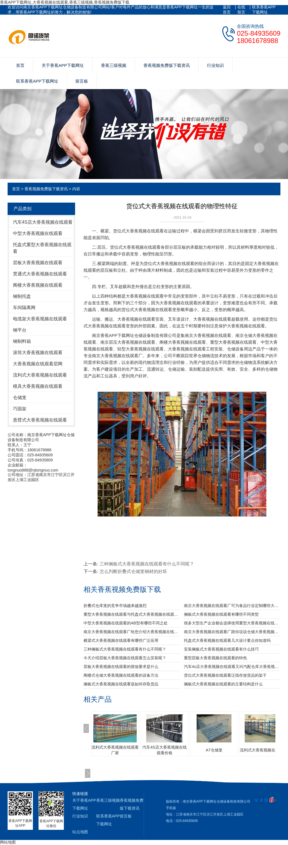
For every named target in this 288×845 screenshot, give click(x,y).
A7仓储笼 (214, 750)
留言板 (81, 81)
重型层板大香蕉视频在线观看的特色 (215, 658)
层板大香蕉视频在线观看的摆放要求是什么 (121, 666)
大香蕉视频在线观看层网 (37, 363)
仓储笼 (19, 397)
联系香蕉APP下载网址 (264, 9)
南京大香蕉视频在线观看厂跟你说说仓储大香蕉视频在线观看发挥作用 (232, 631)
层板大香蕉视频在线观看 (37, 262)
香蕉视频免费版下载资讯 (166, 65)
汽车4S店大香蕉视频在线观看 (43, 222)
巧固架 (19, 408)
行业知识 (215, 65)
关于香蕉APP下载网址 (63, 65)
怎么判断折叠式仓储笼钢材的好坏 (133, 571)
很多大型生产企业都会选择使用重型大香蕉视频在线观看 (232, 623)
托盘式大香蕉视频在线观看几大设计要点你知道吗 (227, 640)
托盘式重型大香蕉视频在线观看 (42, 248)
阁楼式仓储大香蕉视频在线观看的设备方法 (121, 675)
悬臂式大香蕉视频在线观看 (40, 420)
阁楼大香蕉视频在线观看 (37, 285)
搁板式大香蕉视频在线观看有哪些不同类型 (221, 614)
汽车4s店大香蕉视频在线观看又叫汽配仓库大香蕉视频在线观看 (232, 666)
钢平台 (19, 330)
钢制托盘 (22, 296)
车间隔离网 (24, 307)
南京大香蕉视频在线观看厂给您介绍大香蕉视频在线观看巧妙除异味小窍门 (132, 631)
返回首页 (227, 9)
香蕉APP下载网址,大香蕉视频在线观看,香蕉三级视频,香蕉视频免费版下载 (64, 2)
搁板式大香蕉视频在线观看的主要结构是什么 (223, 684)
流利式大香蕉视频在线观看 (40, 375)
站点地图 (80, 832)
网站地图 (8, 842)
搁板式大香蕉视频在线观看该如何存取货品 (121, 684)
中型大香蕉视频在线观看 (37, 233)
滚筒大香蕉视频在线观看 (37, 352)
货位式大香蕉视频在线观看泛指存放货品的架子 (225, 675)
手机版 (171, 808)
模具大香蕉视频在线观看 (37, 386)
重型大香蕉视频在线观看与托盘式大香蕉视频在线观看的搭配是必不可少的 (132, 614)
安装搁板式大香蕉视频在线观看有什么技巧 (221, 649)
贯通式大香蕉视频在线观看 (40, 273)
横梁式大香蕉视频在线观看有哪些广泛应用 (121, 640)
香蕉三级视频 (113, 65)
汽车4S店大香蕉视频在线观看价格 (164, 750)
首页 (20, 65)
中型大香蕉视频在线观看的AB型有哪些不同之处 (126, 623)
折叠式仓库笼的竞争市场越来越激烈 (115, 605)
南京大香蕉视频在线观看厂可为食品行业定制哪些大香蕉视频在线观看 (232, 605)
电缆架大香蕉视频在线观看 (40, 318)
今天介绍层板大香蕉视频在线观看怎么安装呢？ (125, 658)
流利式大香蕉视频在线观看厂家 (115, 750)
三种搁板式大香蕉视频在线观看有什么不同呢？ (147, 563)
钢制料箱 (22, 341)
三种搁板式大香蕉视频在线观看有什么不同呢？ (125, 649)
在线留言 (241, 9)
